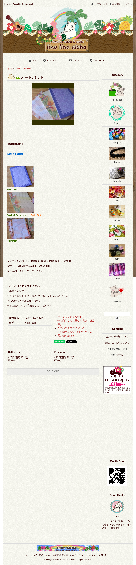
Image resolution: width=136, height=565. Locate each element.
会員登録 (114, 4)
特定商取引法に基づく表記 (64, 555)
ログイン (127, 4)
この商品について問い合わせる (74, 331)
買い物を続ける (66, 335)
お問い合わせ (77, 60)
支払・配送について (53, 60)
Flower (117, 194)
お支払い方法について (117, 336)
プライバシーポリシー (87, 555)
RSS (113, 355)
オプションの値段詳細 (69, 317)
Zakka (18, 69)
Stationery (28, 69)
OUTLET (117, 293)
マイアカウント (99, 4)
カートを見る (97, 60)
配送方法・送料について (117, 343)
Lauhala (117, 175)
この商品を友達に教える (71, 328)
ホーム (33, 60)
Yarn (117, 252)
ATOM (120, 355)
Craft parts (117, 136)
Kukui (117, 155)
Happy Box (117, 91)
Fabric (117, 233)
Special (117, 114)
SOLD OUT (53, 371)
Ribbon (117, 271)
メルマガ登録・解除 (117, 349)
